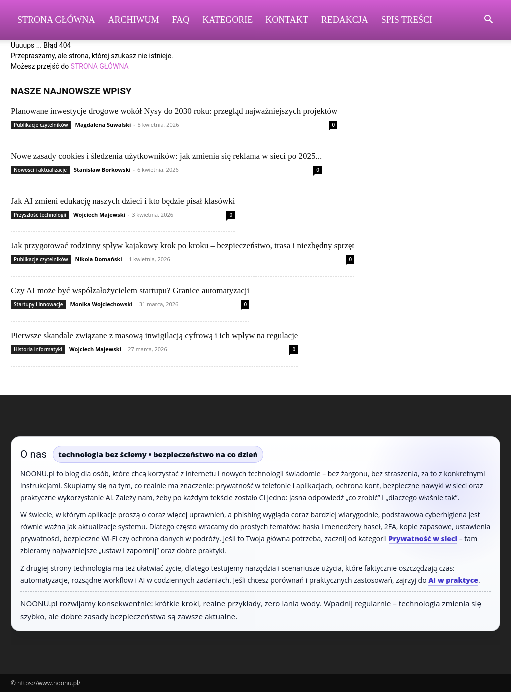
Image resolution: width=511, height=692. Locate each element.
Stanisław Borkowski (102, 169)
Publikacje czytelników (41, 124)
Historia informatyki (38, 349)
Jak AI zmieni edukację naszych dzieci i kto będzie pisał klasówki (123, 201)
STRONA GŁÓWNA (100, 66)
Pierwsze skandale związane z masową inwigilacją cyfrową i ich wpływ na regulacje (154, 335)
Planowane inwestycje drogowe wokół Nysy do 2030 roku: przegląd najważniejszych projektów (174, 111)
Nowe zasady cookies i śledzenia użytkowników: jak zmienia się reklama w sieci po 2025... (166, 156)
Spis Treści (406, 20)
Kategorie (227, 20)
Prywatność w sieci (423, 538)
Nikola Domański (98, 259)
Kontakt (286, 20)
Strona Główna (56, 20)
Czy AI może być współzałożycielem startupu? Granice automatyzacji (130, 290)
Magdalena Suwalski (103, 124)
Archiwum (133, 20)
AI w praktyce (453, 580)
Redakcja (344, 20)
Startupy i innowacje (38, 304)
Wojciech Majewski (99, 214)
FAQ (181, 20)
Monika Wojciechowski (101, 304)
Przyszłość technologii (40, 214)
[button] (488, 20)
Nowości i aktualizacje (40, 169)
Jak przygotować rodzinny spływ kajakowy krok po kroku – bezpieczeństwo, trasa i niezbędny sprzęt (182, 245)
